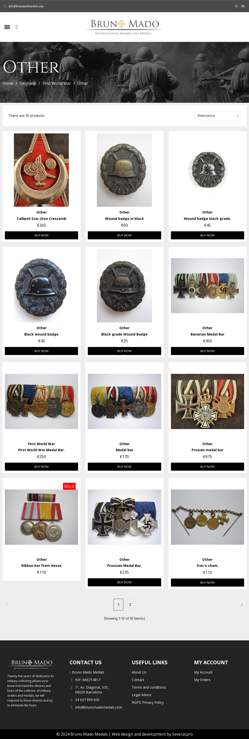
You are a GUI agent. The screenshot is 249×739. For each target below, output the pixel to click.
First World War (57, 83)
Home (7, 83)
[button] (17, 27)
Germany (28, 83)
